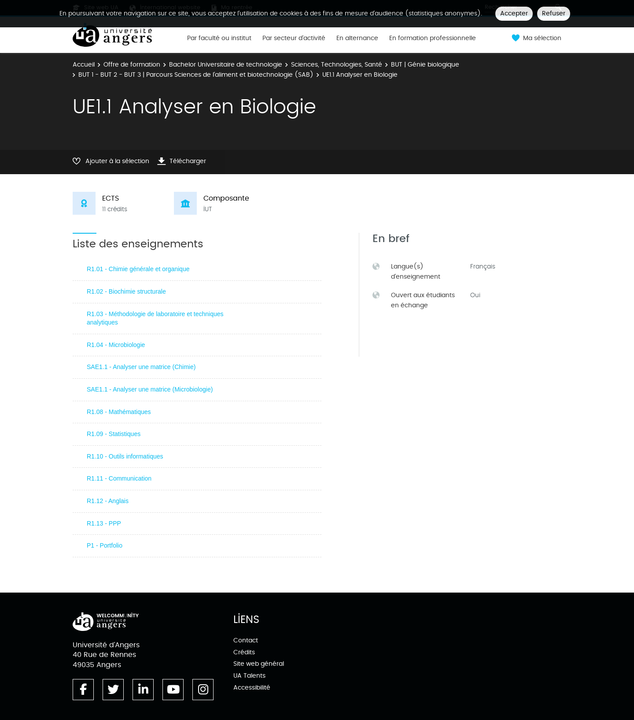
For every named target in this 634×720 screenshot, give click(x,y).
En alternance (357, 38)
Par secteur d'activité (293, 38)
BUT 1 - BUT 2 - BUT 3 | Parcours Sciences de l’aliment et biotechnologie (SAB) (195, 74)
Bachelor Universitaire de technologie (225, 64)
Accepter (514, 13)
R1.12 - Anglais (108, 500)
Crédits (244, 652)
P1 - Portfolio (104, 545)
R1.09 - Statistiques (113, 433)
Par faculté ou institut (219, 38)
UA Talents (249, 675)
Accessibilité (251, 687)
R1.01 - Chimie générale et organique (138, 268)
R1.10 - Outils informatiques (125, 456)
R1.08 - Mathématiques (119, 411)
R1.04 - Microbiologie (116, 344)
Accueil (84, 64)
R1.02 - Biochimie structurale (126, 291)
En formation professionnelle (432, 38)
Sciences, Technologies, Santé (336, 64)
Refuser (553, 13)
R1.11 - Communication (119, 478)
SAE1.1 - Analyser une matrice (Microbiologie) (150, 389)
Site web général (258, 663)
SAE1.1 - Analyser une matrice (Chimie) (141, 366)
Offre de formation (131, 64)
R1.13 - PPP (104, 523)
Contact (245, 640)
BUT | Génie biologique (425, 64)
